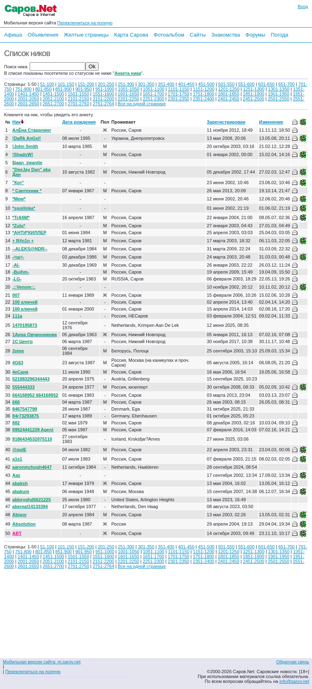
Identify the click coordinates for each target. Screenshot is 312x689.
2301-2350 (178, 98)
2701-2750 (78, 103)
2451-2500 (253, 98)
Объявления (43, 35)
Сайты (198, 35)
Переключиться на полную (85, 22)
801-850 (43, 89)
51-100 (47, 84)
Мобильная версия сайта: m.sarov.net (41, 661)
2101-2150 (78, 98)
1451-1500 (53, 93)
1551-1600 (103, 93)
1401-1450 (28, 93)
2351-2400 (203, 98)
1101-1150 (178, 89)
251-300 (126, 84)
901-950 (83, 89)
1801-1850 (228, 93)
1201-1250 (229, 89)
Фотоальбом (169, 35)
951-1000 (105, 89)
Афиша (13, 35)
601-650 (266, 84)
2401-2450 (228, 98)
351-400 (166, 84)
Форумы (255, 35)
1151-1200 (203, 89)
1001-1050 (128, 89)
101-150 (66, 84)
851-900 (63, 89)
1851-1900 (253, 93)
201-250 (106, 84)
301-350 (146, 84)
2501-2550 (278, 98)
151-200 (86, 84)
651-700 (286, 84)
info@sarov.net (294, 681)
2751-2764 (103, 103)
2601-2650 (28, 103)
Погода (279, 35)
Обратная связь (292, 661)
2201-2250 (128, 98)
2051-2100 (53, 98)
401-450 (186, 84)
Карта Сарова (131, 35)
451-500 (206, 84)
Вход (303, 6)
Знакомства (225, 35)
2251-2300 (153, 98)
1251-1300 (253, 89)
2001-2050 (28, 98)
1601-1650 (128, 93)
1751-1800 (203, 93)
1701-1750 (178, 93)
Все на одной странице (142, 103)
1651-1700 (153, 93)
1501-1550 (78, 93)
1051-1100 (154, 89)
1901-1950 (278, 93)
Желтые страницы (86, 35)
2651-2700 (53, 103)
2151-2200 (103, 98)
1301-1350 (279, 89)
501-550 (226, 84)
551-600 (246, 84)
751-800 (23, 89)
